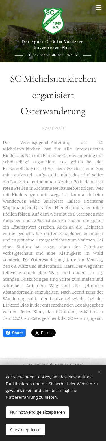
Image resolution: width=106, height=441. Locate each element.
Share (14, 333)
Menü (98, 7)
